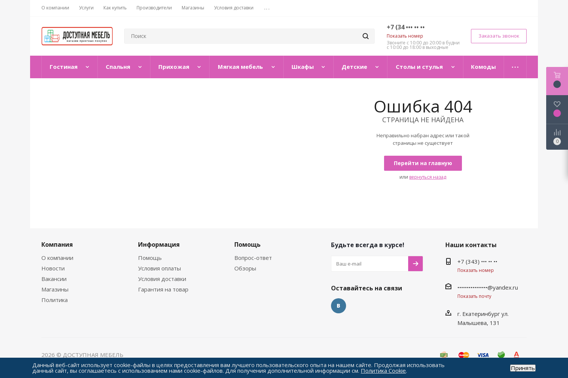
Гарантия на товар (163, 289)
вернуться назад (427, 177)
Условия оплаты (159, 268)
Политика (54, 300)
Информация (159, 244)
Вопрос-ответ (253, 257)
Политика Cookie (383, 370)
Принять (523, 368)
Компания (57, 244)
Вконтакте (338, 305)
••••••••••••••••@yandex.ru (487, 287)
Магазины (54, 289)
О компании (57, 257)
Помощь (150, 257)
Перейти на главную (423, 163)
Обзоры (245, 268)
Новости (53, 268)
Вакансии (54, 278)
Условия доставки (162, 278)
